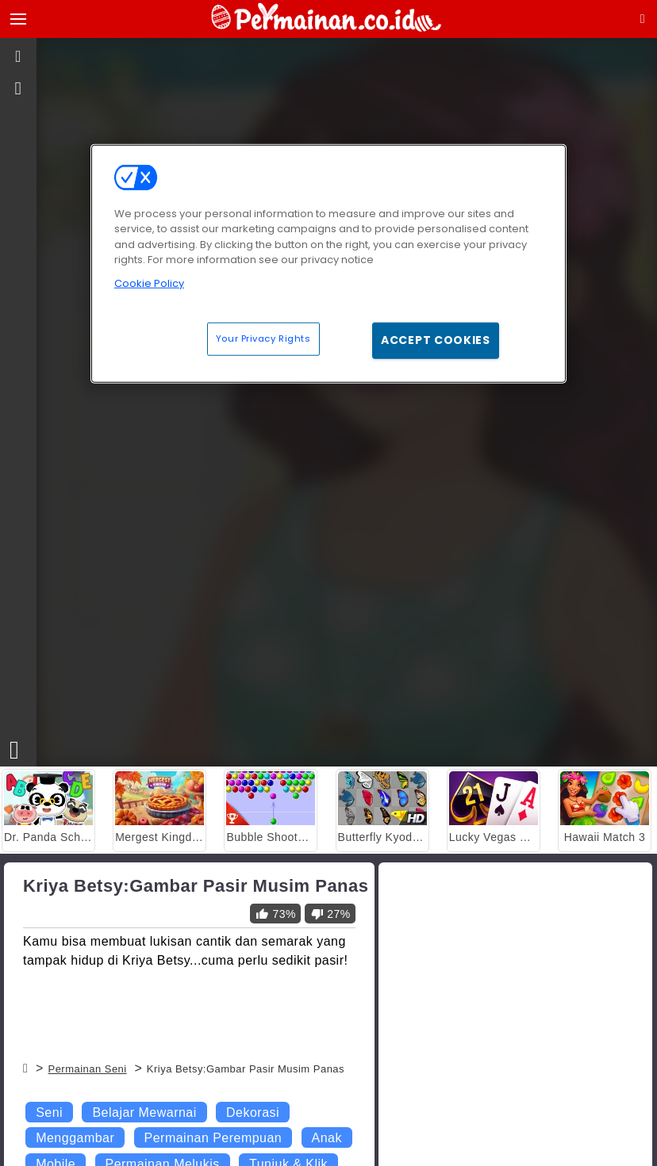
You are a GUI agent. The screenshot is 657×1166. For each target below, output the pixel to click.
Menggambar (75, 1138)
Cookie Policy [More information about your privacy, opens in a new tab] (149, 282)
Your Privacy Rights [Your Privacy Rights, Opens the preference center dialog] (263, 338)
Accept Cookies (435, 340)
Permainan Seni (87, 1069)
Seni (49, 1112)
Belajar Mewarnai (144, 1112)
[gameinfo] (18, 89)
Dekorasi (252, 1112)
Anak (327, 1138)
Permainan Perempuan (213, 1138)
